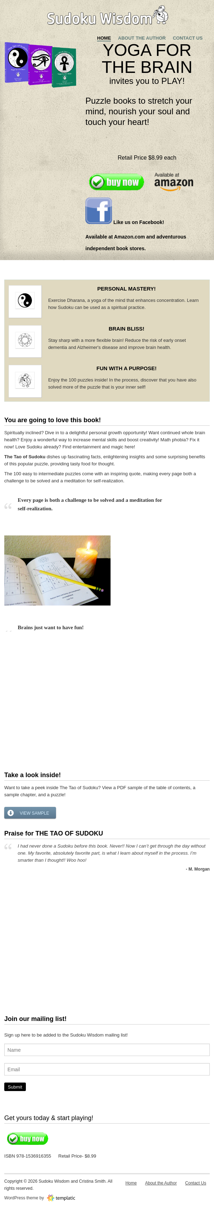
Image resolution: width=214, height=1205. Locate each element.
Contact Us (188, 38)
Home (104, 38)
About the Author (142, 38)
